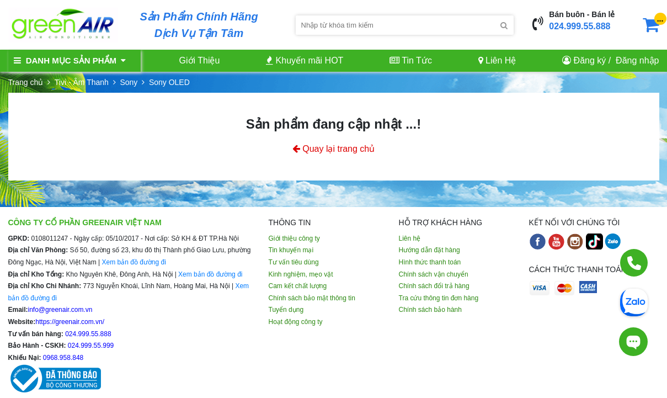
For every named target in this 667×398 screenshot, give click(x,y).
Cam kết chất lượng (298, 286)
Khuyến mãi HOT (304, 60)
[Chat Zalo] (634, 301)
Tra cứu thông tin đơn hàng (439, 298)
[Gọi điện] (634, 263)
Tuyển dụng (286, 310)
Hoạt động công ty (296, 322)
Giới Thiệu (199, 60)
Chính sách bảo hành (430, 310)
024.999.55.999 (90, 345)
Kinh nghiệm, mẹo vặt (301, 274)
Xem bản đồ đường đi (134, 262)
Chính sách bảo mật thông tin (312, 298)
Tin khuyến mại (291, 250)
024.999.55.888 (579, 26)
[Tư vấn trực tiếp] (633, 341)
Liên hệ (410, 238)
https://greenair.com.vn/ (69, 322)
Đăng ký (590, 60)
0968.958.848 (62, 358)
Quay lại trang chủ (333, 148)
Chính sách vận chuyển (433, 274)
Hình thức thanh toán (430, 262)
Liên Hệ (497, 60)
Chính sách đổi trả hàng (434, 286)
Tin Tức (410, 60)
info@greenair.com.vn (60, 310)
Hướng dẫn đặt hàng (429, 250)
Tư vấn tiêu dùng (294, 262)
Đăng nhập (637, 60)
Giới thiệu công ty (294, 238)
